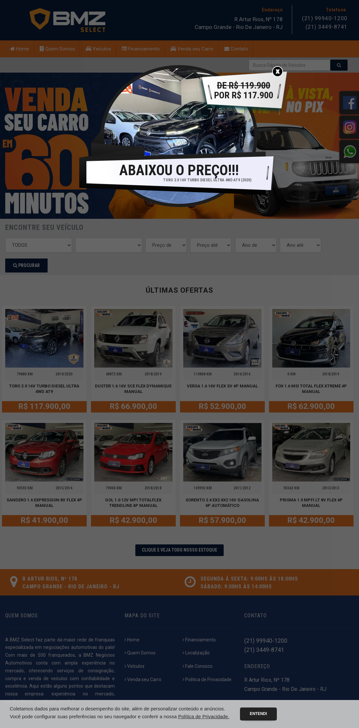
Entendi (258, 713)
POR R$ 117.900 (243, 90)
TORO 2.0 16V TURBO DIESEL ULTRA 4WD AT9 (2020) (207, 180)
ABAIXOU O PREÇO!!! (179, 170)
